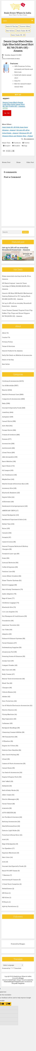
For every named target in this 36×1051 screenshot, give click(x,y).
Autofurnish (7, 448)
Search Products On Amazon (12, 351)
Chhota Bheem (7, 692)
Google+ (6, 146)
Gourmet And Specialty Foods (13, 866)
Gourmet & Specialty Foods (12, 408)
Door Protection (8, 701)
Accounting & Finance (10, 880)
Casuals (5, 533)
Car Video (6, 629)
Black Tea (6, 683)
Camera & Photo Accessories (12, 763)
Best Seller (6, 364)
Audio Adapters (8, 594)
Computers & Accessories (11, 399)
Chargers (5, 688)
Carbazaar (6, 723)
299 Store (5, 893)
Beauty (4, 390)
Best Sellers (10, 31)
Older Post (30, 162)
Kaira (4, 528)
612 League (6, 470)
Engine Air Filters (9, 746)
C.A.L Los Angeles (8, 612)
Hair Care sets (7, 670)
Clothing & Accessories (10, 381)
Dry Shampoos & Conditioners (13, 616)
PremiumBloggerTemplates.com (14, 981)
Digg (24, 146)
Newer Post (6, 162)
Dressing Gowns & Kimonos (12, 656)
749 (6, 113)
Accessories (6, 443)
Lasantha (30, 980)
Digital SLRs (6, 497)
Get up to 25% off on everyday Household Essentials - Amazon (16, 248)
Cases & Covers (7, 542)
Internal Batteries (9, 563)
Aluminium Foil (8, 652)
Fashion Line (7, 571)
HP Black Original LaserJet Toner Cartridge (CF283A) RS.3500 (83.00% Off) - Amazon (16, 286)
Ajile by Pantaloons (9, 906)
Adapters (5, 634)
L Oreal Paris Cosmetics (11, 884)
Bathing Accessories (9, 821)
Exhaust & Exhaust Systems (12, 638)
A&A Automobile (8, 457)
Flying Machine (8, 714)
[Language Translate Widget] (12, 965)
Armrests (5, 808)
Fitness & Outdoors (9, 435)
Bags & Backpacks (9, 844)
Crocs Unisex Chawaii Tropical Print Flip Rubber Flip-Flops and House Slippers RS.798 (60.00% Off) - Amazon (17, 313)
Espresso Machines (9, 853)
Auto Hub (5, 426)
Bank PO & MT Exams (10, 871)
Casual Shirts (7, 421)
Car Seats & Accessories (10, 772)
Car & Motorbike (8, 385)
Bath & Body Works (9, 790)
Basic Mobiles (7, 461)
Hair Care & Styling (9, 755)
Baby (4, 403)
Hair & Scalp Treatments (11, 589)
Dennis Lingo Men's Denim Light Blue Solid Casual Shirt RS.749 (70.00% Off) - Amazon (18, 46)
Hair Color (6, 857)
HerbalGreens (7, 888)
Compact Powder (8, 665)
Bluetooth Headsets (9, 493)
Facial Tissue (7, 804)
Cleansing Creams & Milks (12, 732)
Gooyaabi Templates (18, 983)
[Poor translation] (8, 1004)
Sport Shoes (6, 466)
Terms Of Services (8, 346)
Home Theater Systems (10, 580)
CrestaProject (12, 980)
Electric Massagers (9, 799)
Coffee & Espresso (8, 567)
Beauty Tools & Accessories (12, 679)
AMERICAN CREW (8, 510)
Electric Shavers (8, 710)
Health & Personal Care (10, 394)
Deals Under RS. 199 (18, 35)
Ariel (4, 839)
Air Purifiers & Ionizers (10, 817)
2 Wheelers (6, 741)
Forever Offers (25, 26)
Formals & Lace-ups (9, 554)
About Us (5, 333)
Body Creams (7, 674)
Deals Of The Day (12, 26)
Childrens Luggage (9, 603)
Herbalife (5, 786)
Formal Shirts (7, 430)
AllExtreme (6, 502)
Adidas (4, 696)
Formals (5, 537)
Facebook (16, 143)
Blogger (22, 944)
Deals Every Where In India (17, 13)
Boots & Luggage (8, 585)
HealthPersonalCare (9, 826)
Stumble (16, 146)
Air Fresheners (7, 475)
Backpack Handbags (9, 728)
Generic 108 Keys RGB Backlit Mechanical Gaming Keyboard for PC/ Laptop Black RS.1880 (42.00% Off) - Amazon (17, 296)
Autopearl (6, 417)
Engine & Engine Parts (10, 777)
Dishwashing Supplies (10, 647)
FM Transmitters (8, 737)
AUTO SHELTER (7, 813)
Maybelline (6, 479)
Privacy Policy (7, 342)
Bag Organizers (8, 719)
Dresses (5, 439)
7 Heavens (6, 875)
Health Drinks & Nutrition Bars (13, 484)
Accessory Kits (7, 488)
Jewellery (6, 412)
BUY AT (18, 95)
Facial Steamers (8, 643)
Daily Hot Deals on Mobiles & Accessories (17, 355)
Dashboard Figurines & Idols (12, 519)
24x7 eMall (6, 781)
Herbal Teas (6, 524)
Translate (16, 968)
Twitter (25, 143)
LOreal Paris (6, 452)
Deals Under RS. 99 (23, 31)
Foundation (6, 621)
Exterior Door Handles (10, 750)
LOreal (4, 759)
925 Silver (6, 897)
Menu (18, 21)
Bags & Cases (7, 598)
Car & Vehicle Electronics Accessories (16, 705)
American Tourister (9, 625)
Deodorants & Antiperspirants (13, 506)
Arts (4, 862)
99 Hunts (5, 902)
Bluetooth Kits (7, 607)
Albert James (7, 795)
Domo (4, 558)
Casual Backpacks (9, 515)
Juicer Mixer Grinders (10, 576)
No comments (29, 139)
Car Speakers (7, 848)
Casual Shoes (7, 768)
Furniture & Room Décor (11, 835)
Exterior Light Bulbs (9, 830)
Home (18, 162)
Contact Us (6, 337)
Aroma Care (6, 661)
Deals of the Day (8, 360)
